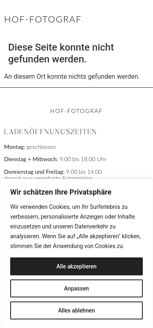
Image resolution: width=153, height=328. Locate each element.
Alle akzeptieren (76, 266)
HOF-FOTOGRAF (43, 18)
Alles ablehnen (76, 310)
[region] (76, 253)
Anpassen (76, 288)
